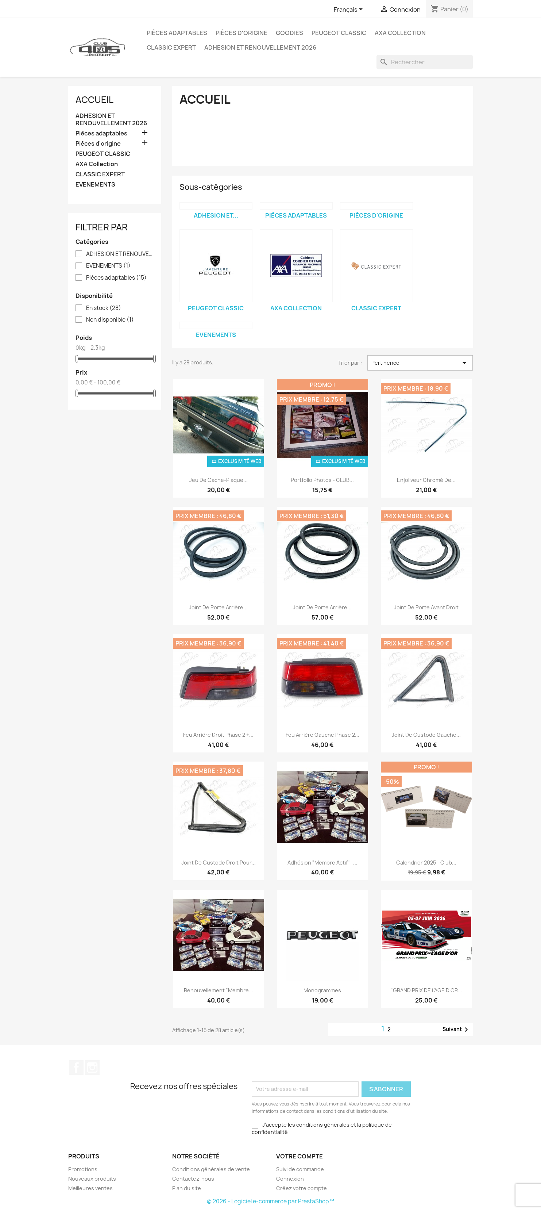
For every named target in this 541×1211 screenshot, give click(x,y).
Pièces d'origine (241, 33)
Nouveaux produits (92, 1178)
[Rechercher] (424, 62)
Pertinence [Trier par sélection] (420, 363)
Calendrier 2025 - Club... (426, 862)
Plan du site (186, 1188)
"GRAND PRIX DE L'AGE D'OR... (426, 990)
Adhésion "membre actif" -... (322, 862)
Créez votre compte (301, 1188)
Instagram (92, 1067)
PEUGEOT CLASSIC (339, 33)
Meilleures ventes (90, 1188)
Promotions (82, 1169)
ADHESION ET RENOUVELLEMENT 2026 (260, 47)
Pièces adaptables (177, 33)
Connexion (290, 1178)
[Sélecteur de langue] (349, 9)
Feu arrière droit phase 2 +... (218, 734)
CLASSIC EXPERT (171, 47)
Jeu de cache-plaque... (218, 479)
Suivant (457, 1029)
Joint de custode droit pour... (218, 862)
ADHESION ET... (216, 215)
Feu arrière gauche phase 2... (322, 734)
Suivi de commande (300, 1169)
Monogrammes (322, 990)
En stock (103, 308)
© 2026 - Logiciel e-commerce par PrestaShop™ (270, 1201)
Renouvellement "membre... (218, 990)
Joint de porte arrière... (218, 607)
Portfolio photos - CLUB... (322, 479)
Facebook (76, 1067)
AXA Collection (400, 33)
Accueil (94, 99)
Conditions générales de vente (211, 1169)
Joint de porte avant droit (426, 607)
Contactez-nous (193, 1178)
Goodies (289, 33)
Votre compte (299, 1156)
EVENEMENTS (95, 184)
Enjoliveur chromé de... (426, 479)
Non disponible (110, 319)
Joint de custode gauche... (426, 734)
